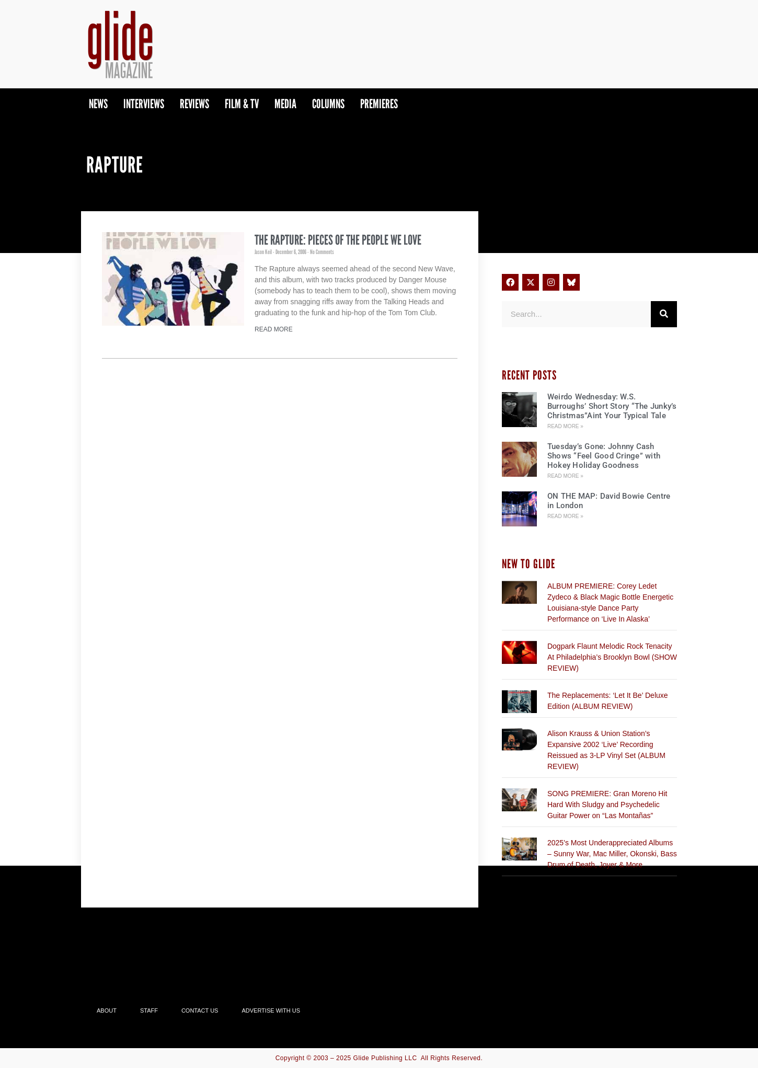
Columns (328, 103)
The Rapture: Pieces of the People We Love (338, 240)
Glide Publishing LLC (385, 1058)
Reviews (194, 103)
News (98, 103)
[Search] (664, 314)
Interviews (143, 103)
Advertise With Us (271, 1010)
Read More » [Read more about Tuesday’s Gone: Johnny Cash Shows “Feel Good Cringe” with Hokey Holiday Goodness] (565, 476)
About (107, 1010)
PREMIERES (379, 103)
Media (285, 103)
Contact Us (200, 1010)
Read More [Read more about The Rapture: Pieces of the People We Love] (274, 329)
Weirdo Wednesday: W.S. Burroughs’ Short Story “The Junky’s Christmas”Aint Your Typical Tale (612, 406)
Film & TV (242, 103)
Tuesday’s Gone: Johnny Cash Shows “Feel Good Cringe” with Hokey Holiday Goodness (603, 456)
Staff (149, 1010)
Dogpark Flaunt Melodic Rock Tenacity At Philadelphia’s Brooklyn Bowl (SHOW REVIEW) (612, 657)
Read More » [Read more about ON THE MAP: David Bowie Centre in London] (565, 516)
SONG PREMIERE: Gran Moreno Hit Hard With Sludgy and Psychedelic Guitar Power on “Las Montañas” (607, 804)
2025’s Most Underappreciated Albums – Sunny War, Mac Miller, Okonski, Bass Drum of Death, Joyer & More (612, 854)
